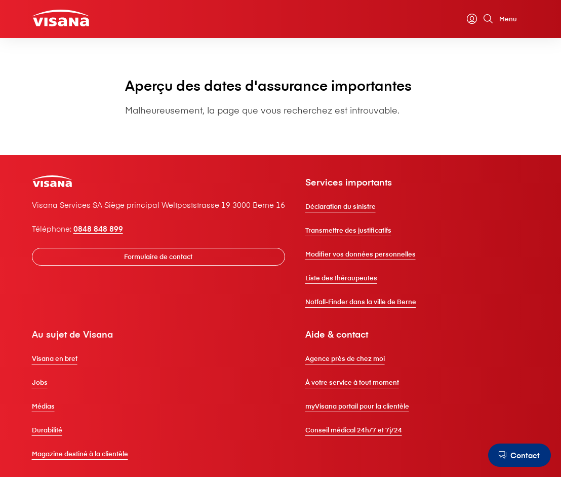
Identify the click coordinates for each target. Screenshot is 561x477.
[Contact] (519, 455)
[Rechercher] (488, 19)
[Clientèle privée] (61, 18)
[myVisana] (472, 19)
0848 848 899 (98, 229)
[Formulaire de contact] (158, 257)
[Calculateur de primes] (456, 19)
